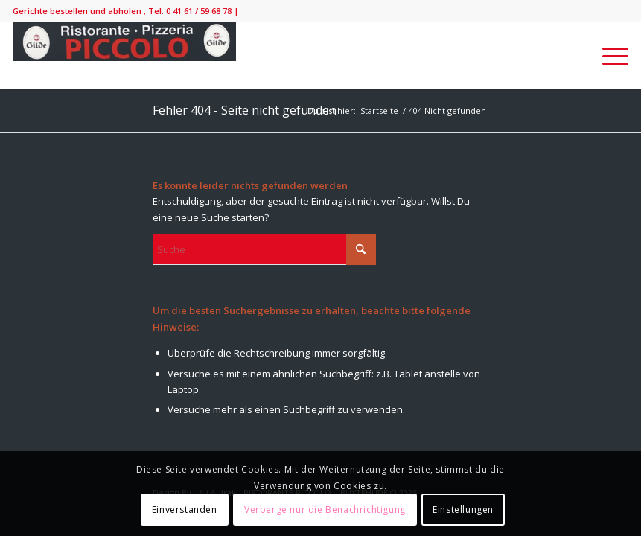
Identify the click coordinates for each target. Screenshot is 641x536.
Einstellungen (463, 509)
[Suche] (264, 249)
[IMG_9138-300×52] (124, 55)
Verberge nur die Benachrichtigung (325, 509)
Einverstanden (184, 509)
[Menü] (607, 55)
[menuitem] (607, 55)
